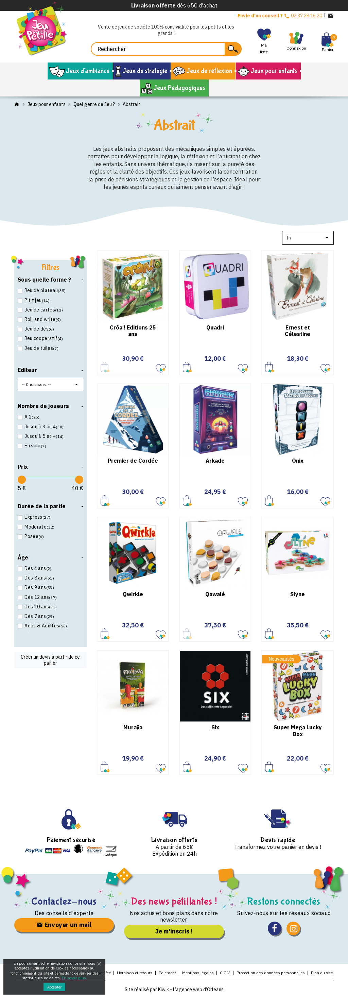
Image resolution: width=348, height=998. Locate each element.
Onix (297, 460)
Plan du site (322, 972)
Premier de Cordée (133, 460)
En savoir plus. (74, 978)
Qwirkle (133, 594)
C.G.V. (225, 972)
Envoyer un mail (64, 925)
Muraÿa (132, 727)
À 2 (31, 417)
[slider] (22, 480)
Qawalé (215, 594)
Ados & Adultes (45, 626)
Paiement (167, 972)
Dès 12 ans (40, 597)
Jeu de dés (38, 329)
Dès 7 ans (38, 616)
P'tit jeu (36, 300)
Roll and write (42, 319)
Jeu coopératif (43, 338)
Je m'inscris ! (173, 931)
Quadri (215, 327)
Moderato (39, 527)
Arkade (215, 460)
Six (215, 727)
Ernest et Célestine (297, 330)
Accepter (54, 987)
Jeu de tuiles (40, 348)
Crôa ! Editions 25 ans (133, 330)
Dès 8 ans (38, 578)
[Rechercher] (166, 49)
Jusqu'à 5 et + (43, 436)
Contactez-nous (64, 901)
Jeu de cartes (43, 310)
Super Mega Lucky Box (298, 730)
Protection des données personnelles (271, 972)
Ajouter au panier (187, 367)
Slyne (297, 594)
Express (36, 517)
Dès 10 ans (40, 607)
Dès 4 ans (37, 568)
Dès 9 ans (38, 587)
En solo (34, 446)
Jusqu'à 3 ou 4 (43, 427)
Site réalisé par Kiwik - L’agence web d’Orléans (174, 989)
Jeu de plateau (44, 290)
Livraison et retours (135, 972)
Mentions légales (198, 972)
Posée (33, 536)
